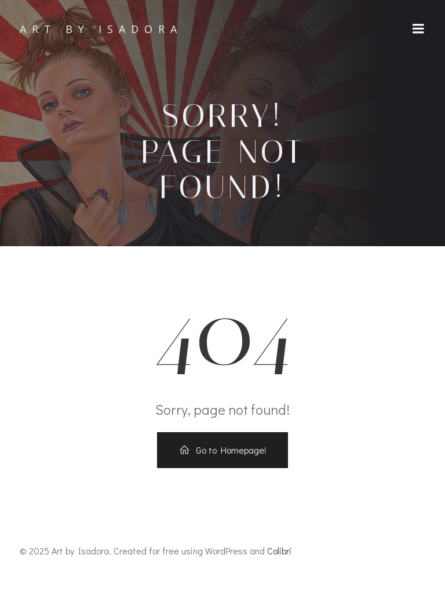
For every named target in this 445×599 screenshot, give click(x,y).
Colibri (279, 551)
